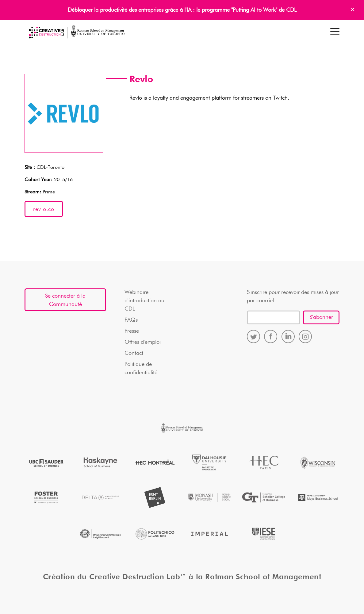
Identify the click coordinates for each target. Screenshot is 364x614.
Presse (132, 331)
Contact (134, 353)
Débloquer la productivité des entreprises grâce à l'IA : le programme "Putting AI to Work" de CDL (182, 10)
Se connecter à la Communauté (65, 300)
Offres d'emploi (143, 342)
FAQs (131, 320)
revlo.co (43, 209)
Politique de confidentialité (141, 368)
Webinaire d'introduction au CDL (144, 301)
